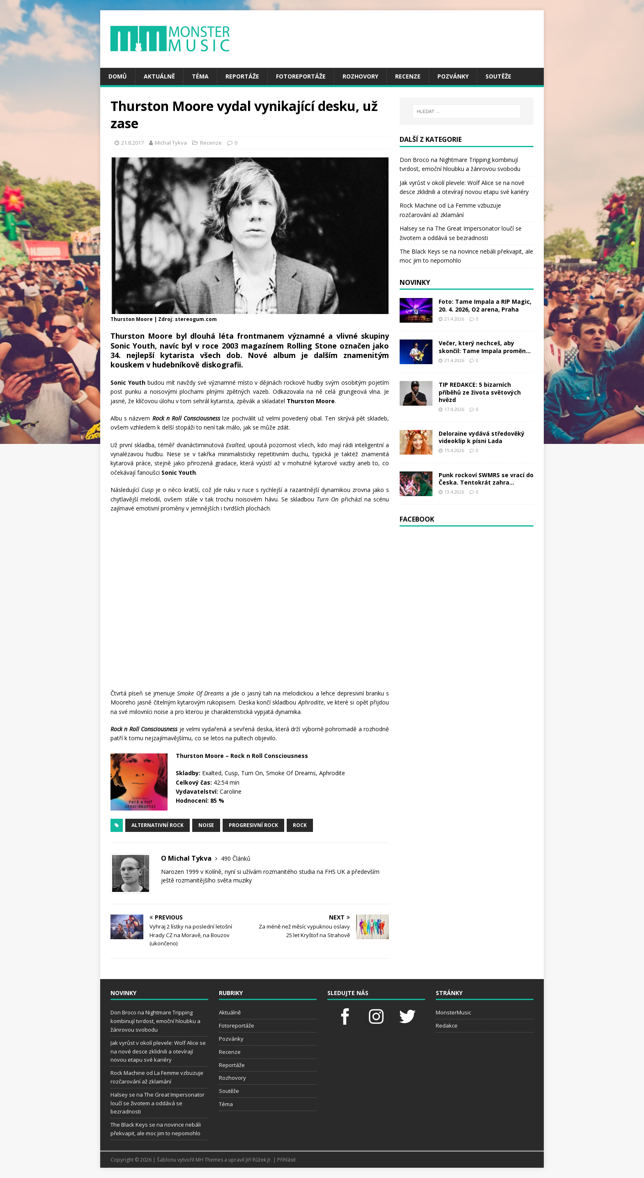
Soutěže (498, 76)
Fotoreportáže (301, 76)
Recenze (408, 76)
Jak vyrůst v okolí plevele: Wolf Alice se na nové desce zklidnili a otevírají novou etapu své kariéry (158, 1051)
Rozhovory (360, 76)
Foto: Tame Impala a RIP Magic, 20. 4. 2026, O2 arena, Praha (485, 305)
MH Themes (209, 1159)
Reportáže (242, 76)
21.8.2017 (132, 142)
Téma (200, 76)
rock (300, 825)
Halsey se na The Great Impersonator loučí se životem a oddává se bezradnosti (157, 1103)
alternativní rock (157, 825)
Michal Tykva (171, 142)
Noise (206, 825)
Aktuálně (159, 76)
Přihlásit (286, 1159)
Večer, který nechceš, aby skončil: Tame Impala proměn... (485, 346)
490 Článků (236, 858)
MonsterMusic (453, 1012)
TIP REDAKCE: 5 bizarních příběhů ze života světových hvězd (480, 392)
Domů (117, 76)
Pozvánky (453, 76)
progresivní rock (253, 825)
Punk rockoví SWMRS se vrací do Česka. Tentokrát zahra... (486, 478)
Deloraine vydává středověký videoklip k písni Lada (481, 437)
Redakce (447, 1025)
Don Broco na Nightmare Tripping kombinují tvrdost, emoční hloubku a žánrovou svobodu (155, 1021)
